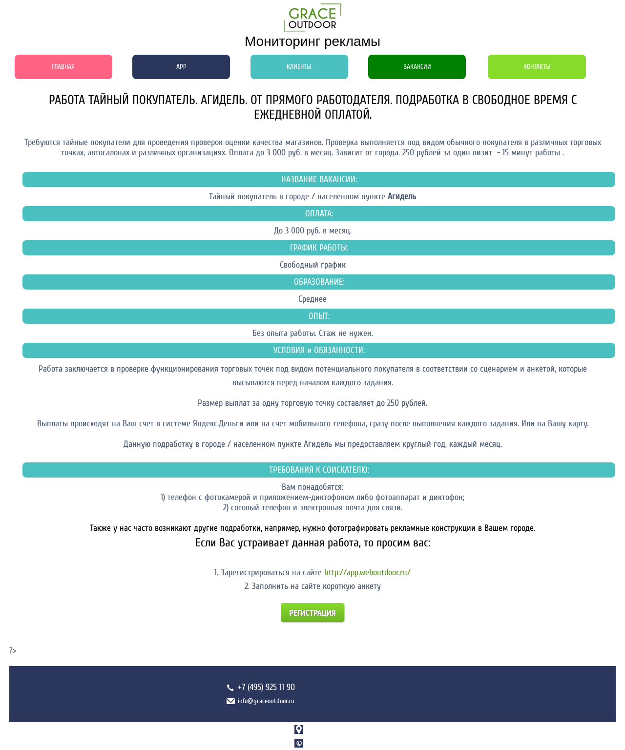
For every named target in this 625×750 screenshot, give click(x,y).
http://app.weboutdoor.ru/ (367, 572)
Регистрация (313, 612)
